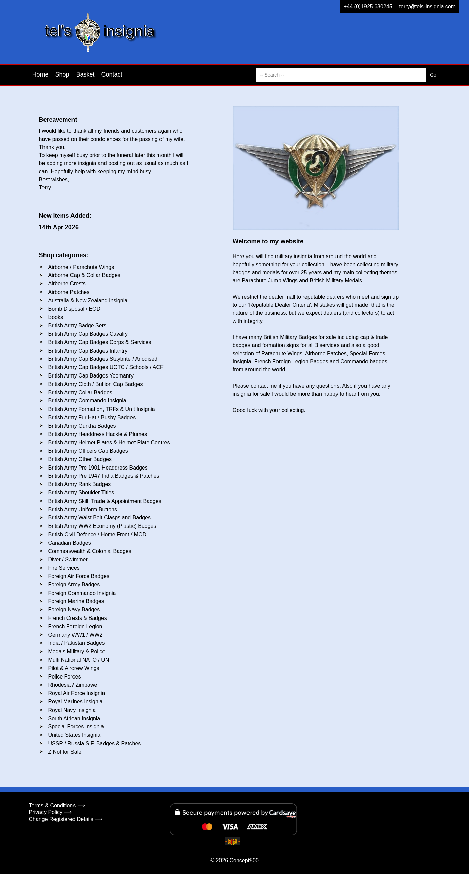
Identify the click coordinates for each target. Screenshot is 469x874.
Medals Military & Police (77, 651)
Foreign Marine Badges (76, 601)
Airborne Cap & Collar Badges (84, 275)
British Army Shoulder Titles (81, 492)
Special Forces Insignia (76, 726)
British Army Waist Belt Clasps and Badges (99, 517)
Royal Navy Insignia (72, 710)
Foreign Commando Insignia (82, 593)
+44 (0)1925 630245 (368, 6)
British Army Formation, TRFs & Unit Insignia (101, 409)
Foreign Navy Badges (74, 609)
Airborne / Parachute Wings (81, 267)
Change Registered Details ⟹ (66, 819)
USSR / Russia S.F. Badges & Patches (94, 743)
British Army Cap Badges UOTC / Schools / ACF (106, 367)
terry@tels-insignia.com (427, 6)
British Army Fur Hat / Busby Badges (92, 417)
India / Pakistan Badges (76, 643)
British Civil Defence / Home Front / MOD (97, 534)
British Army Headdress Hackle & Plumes (97, 434)
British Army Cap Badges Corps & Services (99, 342)
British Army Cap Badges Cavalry (88, 334)
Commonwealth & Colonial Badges (89, 551)
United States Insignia (74, 735)
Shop (62, 74)
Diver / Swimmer (68, 559)
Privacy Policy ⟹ (50, 812)
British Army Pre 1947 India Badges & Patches (103, 476)
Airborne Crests (67, 284)
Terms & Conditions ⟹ (57, 805)
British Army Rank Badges (79, 484)
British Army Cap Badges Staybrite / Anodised (103, 359)
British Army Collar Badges (80, 392)
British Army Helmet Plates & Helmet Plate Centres (109, 442)
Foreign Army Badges (74, 584)
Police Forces (64, 677)
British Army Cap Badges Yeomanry (91, 376)
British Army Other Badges (80, 459)
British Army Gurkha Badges (82, 426)
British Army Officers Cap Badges (88, 451)
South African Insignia (74, 718)
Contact (111, 74)
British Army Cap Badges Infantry (88, 351)
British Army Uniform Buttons (82, 509)
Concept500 (243, 860)
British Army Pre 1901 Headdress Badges (98, 468)
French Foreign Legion (75, 626)
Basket (85, 74)
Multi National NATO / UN (78, 660)
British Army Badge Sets (77, 325)
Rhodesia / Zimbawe (72, 685)
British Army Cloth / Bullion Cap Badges (95, 384)
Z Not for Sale (65, 752)
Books (55, 317)
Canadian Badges (69, 543)
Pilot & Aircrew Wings (73, 668)
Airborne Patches (69, 292)
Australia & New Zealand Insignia (88, 300)
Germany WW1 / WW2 (75, 635)
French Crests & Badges (77, 618)
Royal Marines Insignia (75, 701)
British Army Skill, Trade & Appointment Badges (105, 501)
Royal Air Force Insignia (76, 693)
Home (40, 74)
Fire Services (64, 568)
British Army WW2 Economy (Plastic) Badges (102, 526)
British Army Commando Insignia (87, 400)
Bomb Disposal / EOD (74, 309)
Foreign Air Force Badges (78, 576)
